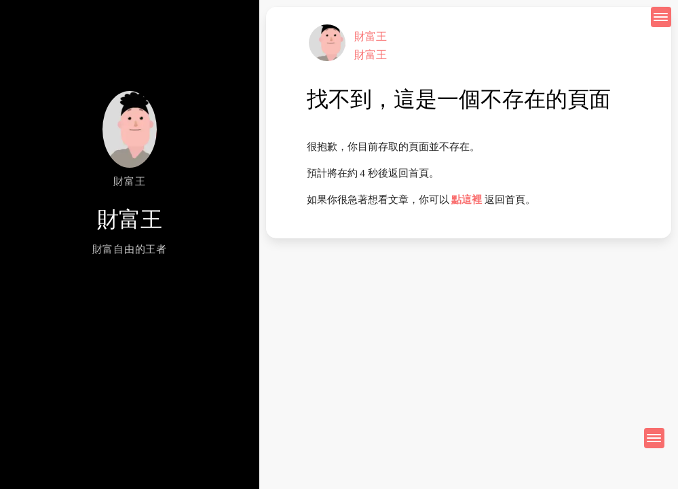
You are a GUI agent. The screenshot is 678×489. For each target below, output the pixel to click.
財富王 (370, 36)
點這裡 (466, 199)
